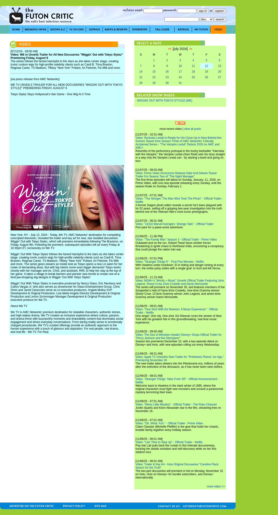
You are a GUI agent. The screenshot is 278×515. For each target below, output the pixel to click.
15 (153, 71)
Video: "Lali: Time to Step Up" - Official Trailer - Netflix (169, 442)
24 (180, 77)
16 (167, 71)
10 (180, 66)
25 (193, 77)
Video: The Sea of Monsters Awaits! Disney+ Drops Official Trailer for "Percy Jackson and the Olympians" (178, 336)
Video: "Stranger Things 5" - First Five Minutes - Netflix (169, 261)
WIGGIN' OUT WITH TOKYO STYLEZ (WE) (164, 100)
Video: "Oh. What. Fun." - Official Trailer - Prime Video (169, 423)
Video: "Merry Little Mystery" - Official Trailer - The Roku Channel (176, 404)
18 (193, 71)
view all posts (192, 129)
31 (180, 83)
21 (140, 77)
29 (153, 83)
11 (193, 66)
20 (219, 71)
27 (219, 77)
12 (206, 66)
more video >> (216, 486)
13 (219, 66)
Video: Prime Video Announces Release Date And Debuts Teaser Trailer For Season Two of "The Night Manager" (176, 175)
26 (206, 77)
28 (140, 83)
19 (206, 71)
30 (167, 83)
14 (140, 71)
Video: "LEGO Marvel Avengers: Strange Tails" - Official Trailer (174, 224)
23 (167, 77)
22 (153, 77)
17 (180, 71)
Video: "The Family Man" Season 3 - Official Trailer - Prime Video (176, 239)
